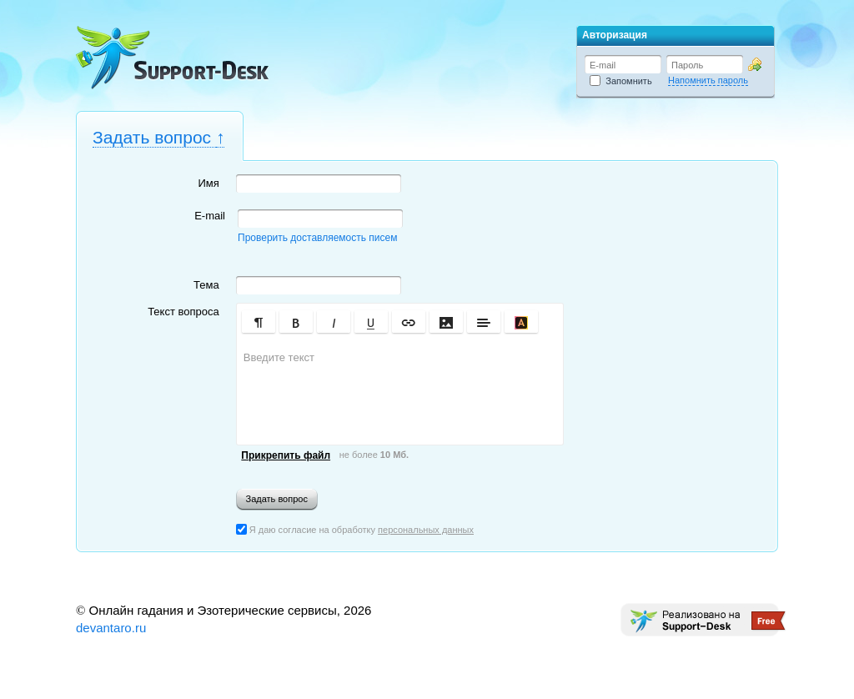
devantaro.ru (111, 628)
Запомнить (621, 81)
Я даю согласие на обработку (355, 530)
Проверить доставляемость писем (317, 238)
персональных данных (426, 530)
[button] (258, 321)
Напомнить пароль (708, 80)
